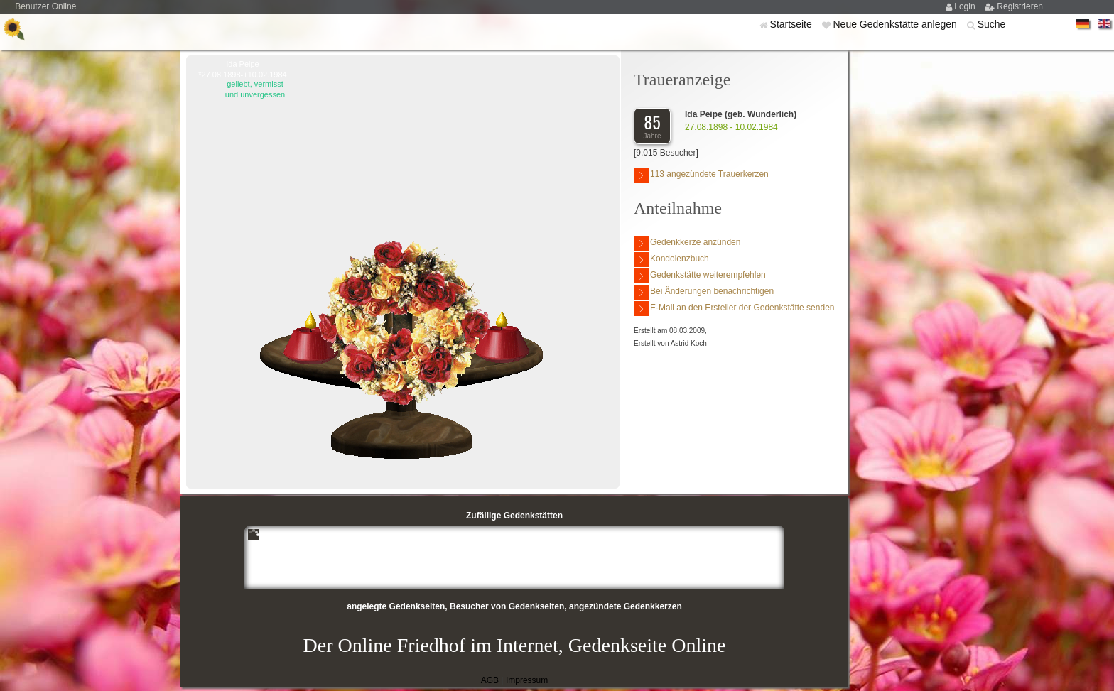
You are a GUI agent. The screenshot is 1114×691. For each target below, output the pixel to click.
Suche (992, 24)
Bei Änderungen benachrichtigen (704, 292)
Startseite (792, 24)
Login (966, 6)
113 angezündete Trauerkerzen (701, 175)
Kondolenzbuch (671, 259)
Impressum (527, 680)
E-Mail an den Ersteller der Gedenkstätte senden (734, 308)
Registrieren (1020, 6)
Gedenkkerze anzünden (687, 243)
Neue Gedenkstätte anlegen (896, 24)
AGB (490, 680)
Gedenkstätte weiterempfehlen (700, 275)
